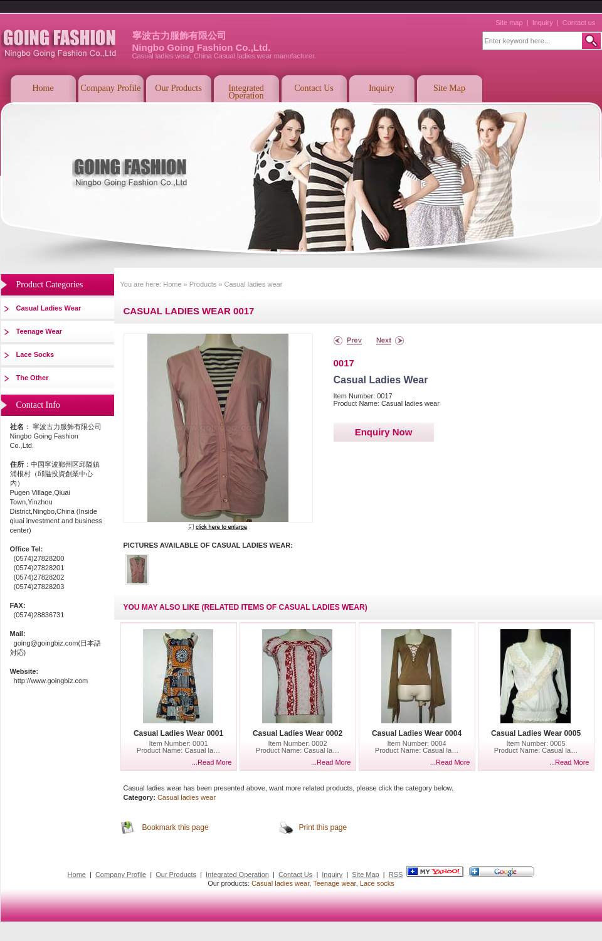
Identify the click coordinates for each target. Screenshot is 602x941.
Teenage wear (39, 331)
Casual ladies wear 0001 (178, 733)
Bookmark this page (175, 827)
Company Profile (110, 88)
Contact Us (314, 88)
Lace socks (35, 354)
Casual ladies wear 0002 (297, 733)
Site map (508, 22)
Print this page (323, 827)
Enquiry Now (384, 432)
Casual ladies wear (49, 308)
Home (42, 88)
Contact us (579, 22)
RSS (396, 874)
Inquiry (542, 22)
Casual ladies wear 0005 (536, 733)
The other (32, 377)
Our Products (178, 88)
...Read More (212, 762)
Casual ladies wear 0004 (417, 733)
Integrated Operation (246, 91)
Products (202, 284)
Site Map (449, 88)
